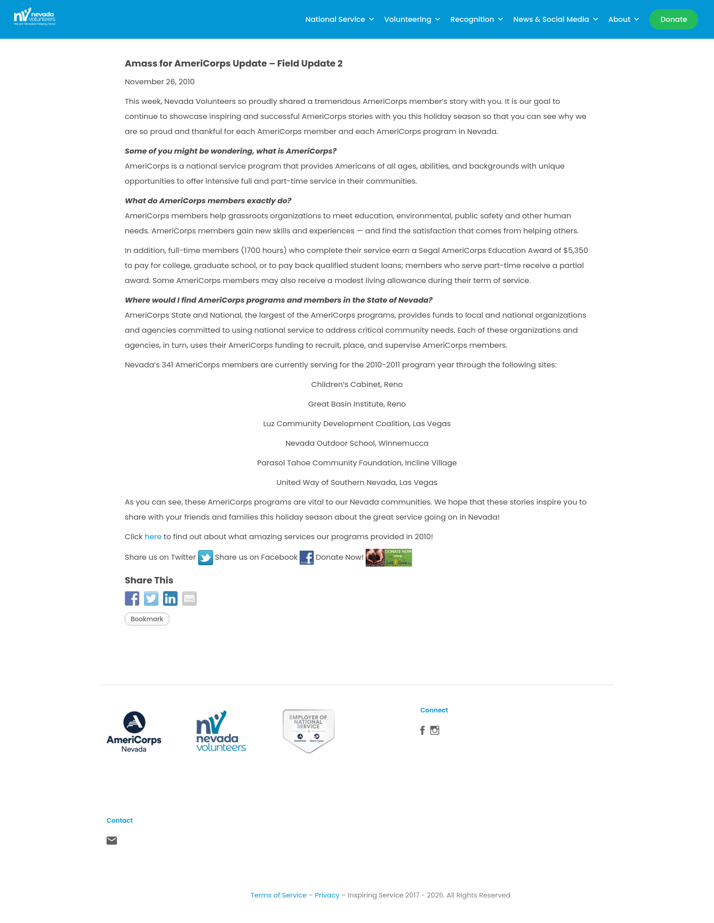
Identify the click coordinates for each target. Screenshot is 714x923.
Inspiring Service (375, 895)
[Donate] (674, 19)
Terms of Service (278, 895)
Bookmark (147, 619)
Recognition (477, 19)
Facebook (422, 732)
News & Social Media (556, 19)
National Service (340, 19)
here (153, 536)
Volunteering (413, 19)
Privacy (327, 895)
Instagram (434, 732)
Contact (112, 843)
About (624, 19)
